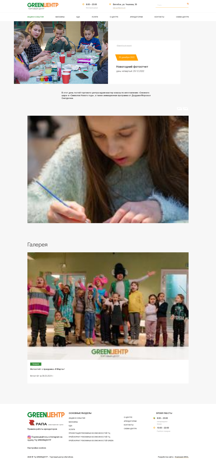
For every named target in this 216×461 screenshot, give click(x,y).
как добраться (119, 8)
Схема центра (130, 428)
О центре (128, 417)
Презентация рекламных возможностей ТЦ (89, 433)
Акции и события (77, 418)
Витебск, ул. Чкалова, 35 (125, 5)
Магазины (73, 422)
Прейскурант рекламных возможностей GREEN (91, 440)
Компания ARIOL (182, 457)
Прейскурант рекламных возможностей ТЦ (89, 437)
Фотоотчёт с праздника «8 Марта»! (47, 369)
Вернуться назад (124, 45)
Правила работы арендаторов (42, 429)
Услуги (72, 429)
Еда (70, 426)
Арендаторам (130, 421)
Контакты (128, 425)
